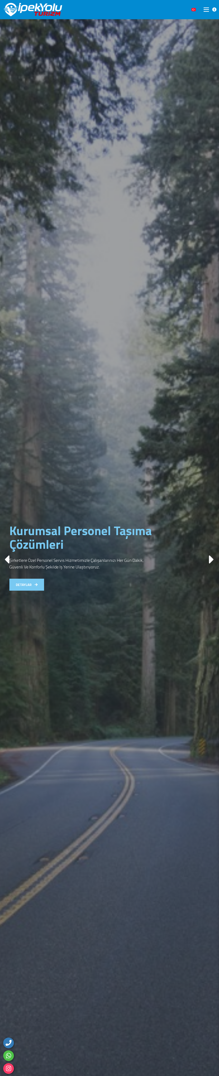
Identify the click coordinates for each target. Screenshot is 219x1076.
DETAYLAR (27, 584)
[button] (212, 557)
